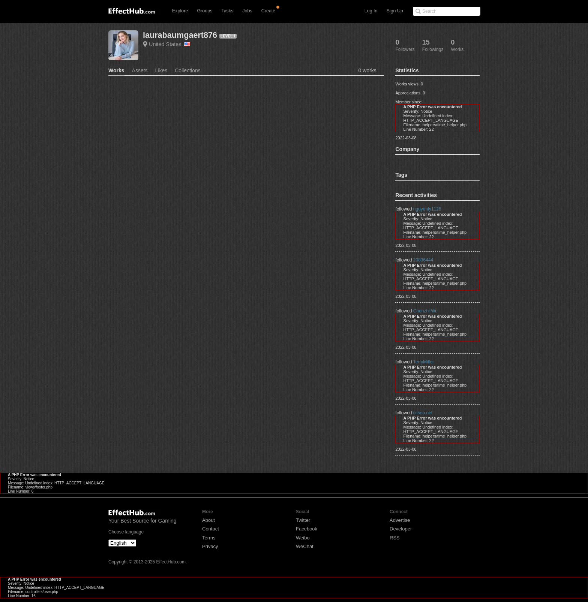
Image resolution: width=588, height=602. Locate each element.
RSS (395, 538)
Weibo (303, 538)
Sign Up (395, 10)
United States (169, 44)
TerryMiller (423, 361)
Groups (204, 10)
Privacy (210, 546)
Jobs (247, 10)
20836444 (423, 260)
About (208, 520)
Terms (208, 538)
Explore (180, 10)
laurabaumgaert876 (180, 35)
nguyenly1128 (427, 209)
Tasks (227, 10)
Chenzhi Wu (425, 311)
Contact (210, 529)
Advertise (400, 520)
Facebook (306, 529)
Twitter (303, 520)
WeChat (305, 546)
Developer (401, 529)
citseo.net (422, 412)
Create (268, 10)
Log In (371, 10)
